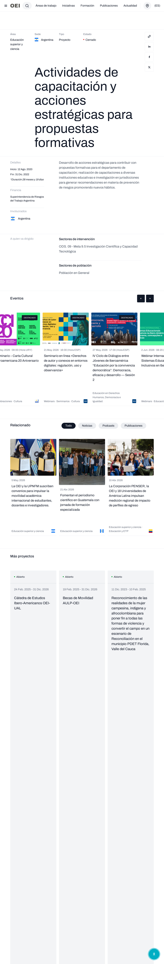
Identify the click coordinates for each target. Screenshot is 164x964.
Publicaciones (109, 5)
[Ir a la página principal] (15, 6)
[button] (141, 298)
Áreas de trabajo (46, 5)
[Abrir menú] (6, 6)
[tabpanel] (82, 487)
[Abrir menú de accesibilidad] (154, 954)
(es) (157, 5)
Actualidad (130, 5)
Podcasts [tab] (108, 425)
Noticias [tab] (87, 425)
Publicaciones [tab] (133, 425)
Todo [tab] (68, 425)
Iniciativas (68, 5)
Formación (87, 5)
